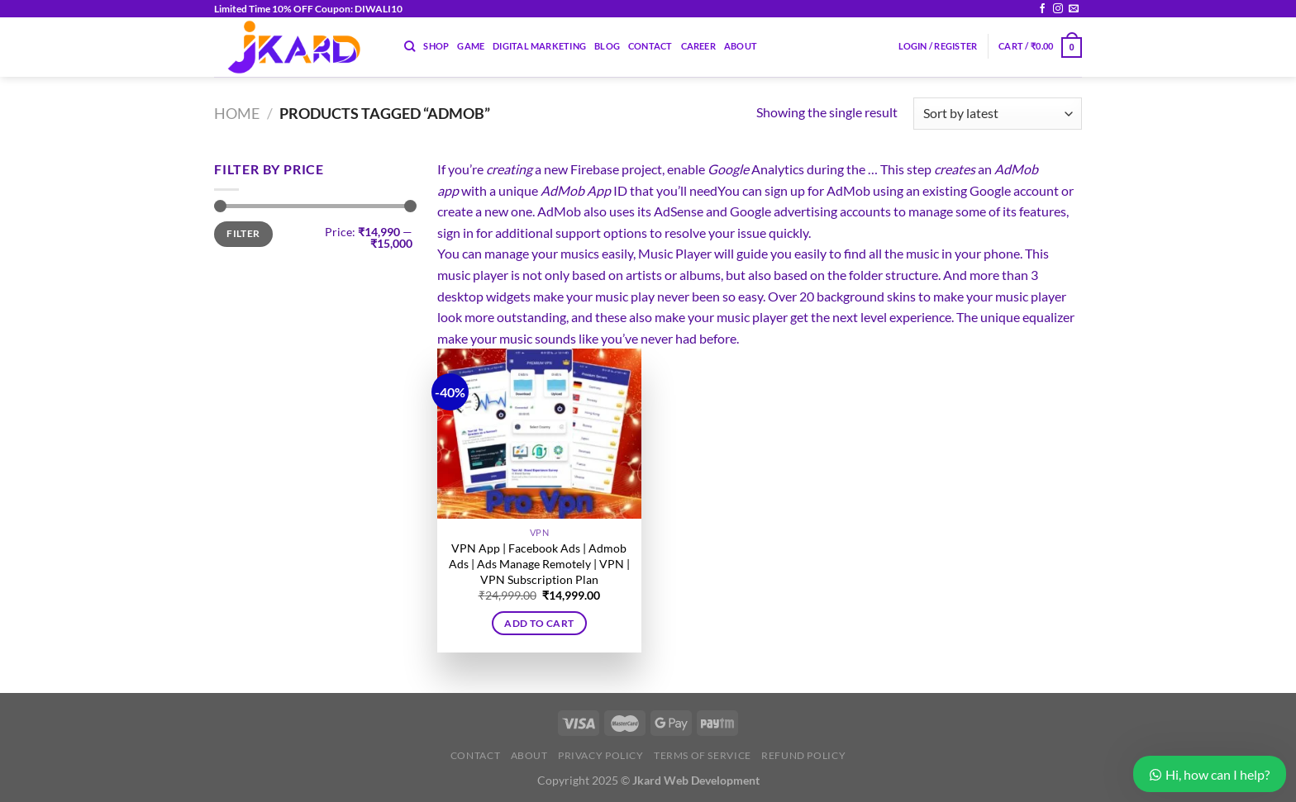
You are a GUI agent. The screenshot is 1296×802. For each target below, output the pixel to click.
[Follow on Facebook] (1042, 9)
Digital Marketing (539, 45)
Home (237, 113)
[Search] (409, 46)
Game (470, 45)
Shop (436, 45)
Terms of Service (702, 755)
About (740, 45)
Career (698, 45)
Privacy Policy (601, 755)
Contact (650, 45)
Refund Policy (803, 755)
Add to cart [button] (539, 623)
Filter (243, 233)
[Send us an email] (1074, 9)
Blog (607, 45)
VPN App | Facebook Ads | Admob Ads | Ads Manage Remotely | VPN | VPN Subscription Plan (539, 563)
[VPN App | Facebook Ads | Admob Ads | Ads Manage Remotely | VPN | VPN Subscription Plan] (539, 434)
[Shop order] (997, 113)
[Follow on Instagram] (1058, 9)
